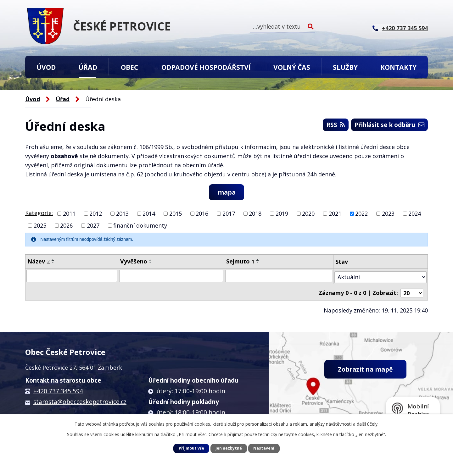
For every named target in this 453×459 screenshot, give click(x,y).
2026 (66, 226)
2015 (175, 214)
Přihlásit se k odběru (385, 126)
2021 (335, 214)
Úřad (87, 67)
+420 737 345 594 (58, 389)
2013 (122, 214)
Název (38, 261)
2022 (361, 214)
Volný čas (291, 67)
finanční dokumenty (140, 226)
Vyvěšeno (134, 261)
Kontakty (398, 67)
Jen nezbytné (228, 448)
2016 (202, 214)
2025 (40, 226)
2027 (93, 226)
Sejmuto (240, 261)
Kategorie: (39, 213)
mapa (226, 192)
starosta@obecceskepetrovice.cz (79, 399)
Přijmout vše (191, 448)
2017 (228, 214)
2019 (282, 214)
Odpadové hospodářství (206, 67)
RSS (327, 126)
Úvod (46, 67)
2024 (414, 214)
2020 (308, 214)
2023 (388, 214)
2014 (149, 214)
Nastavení (263, 448)
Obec (129, 67)
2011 (69, 214)
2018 (255, 214)
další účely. (367, 424)
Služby (345, 67)
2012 (95, 214)
